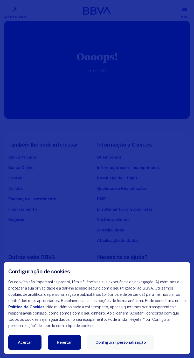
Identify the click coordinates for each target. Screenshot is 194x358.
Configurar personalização (120, 342)
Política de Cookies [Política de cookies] (26, 307)
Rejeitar (64, 342)
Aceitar (25, 342)
